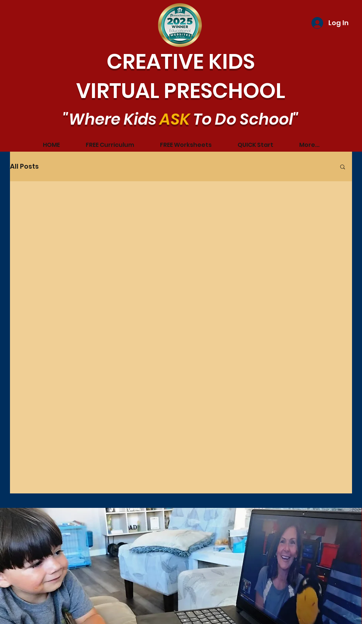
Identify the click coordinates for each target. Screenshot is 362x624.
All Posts (24, 166)
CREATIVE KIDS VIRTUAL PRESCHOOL (180, 76)
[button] (342, 167)
